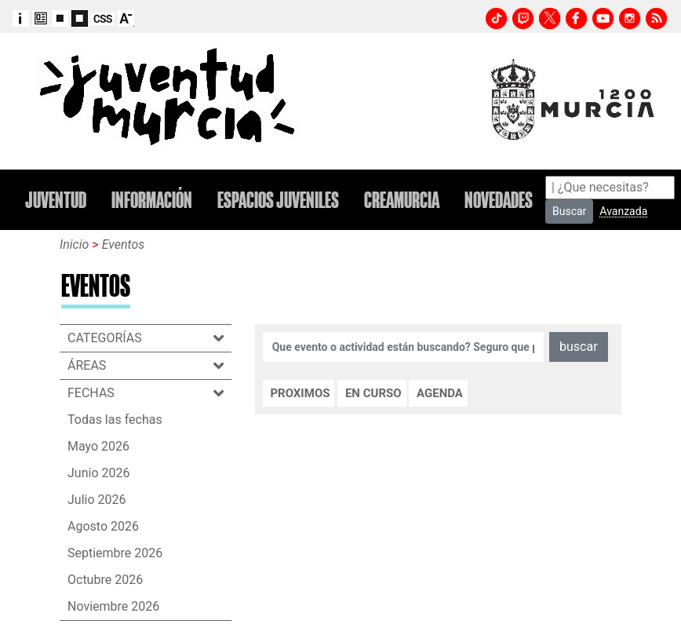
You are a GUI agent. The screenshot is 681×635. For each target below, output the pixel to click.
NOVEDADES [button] (498, 200)
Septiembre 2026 (114, 553)
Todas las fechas (114, 419)
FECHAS (98, 392)
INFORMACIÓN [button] (151, 200)
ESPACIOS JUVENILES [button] (278, 200)
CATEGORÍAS (112, 337)
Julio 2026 (96, 499)
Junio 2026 (98, 472)
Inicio (74, 244)
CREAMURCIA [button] (401, 200)
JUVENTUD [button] (55, 200)
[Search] (610, 187)
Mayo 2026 (98, 446)
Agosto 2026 (103, 526)
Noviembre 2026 (113, 606)
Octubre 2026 (105, 579)
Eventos (123, 244)
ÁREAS (94, 365)
